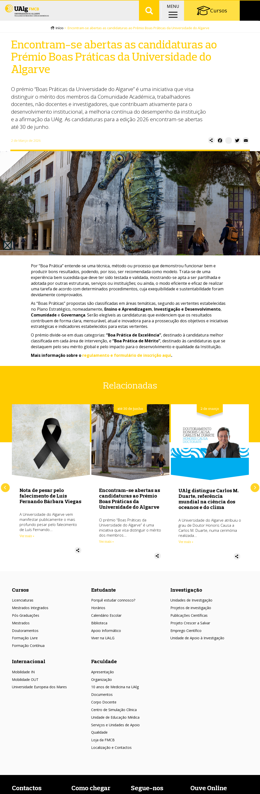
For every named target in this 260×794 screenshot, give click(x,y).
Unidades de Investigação (191, 607)
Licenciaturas (22, 607)
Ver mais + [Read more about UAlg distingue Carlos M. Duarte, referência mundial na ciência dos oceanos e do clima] (185, 548)
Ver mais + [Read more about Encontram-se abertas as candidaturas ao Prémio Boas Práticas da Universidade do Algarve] (106, 548)
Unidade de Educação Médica (115, 723)
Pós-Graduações (25, 622)
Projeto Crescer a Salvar (190, 629)
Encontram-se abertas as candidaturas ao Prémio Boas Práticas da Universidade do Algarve (129, 505)
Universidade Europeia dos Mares (39, 693)
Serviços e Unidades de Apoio (115, 731)
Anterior (5, 494)
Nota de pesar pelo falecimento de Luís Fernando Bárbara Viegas (50, 502)
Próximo (254, 494)
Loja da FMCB (103, 746)
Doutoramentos (25, 637)
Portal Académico (219, 5)
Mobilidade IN (23, 678)
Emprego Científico (186, 637)
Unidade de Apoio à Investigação (197, 644)
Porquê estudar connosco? (113, 607)
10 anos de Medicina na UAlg (115, 693)
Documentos (102, 701)
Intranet (249, 5)
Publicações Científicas (189, 622)
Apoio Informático (106, 637)
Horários (98, 614)
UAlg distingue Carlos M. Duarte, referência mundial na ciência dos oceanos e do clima (208, 505)
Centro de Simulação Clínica (114, 716)
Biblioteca (99, 629)
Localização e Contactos (111, 754)
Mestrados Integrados (30, 614)
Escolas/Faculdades (55, 5)
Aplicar (149, 20)
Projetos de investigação (190, 614)
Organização (101, 686)
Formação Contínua (28, 652)
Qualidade (99, 739)
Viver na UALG (102, 644)
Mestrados (21, 629)
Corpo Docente (103, 709)
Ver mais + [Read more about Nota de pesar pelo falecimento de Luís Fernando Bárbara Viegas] (26, 542)
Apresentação (102, 678)
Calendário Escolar (106, 622)
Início (60, 34)
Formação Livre (25, 644)
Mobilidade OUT (25, 686)
